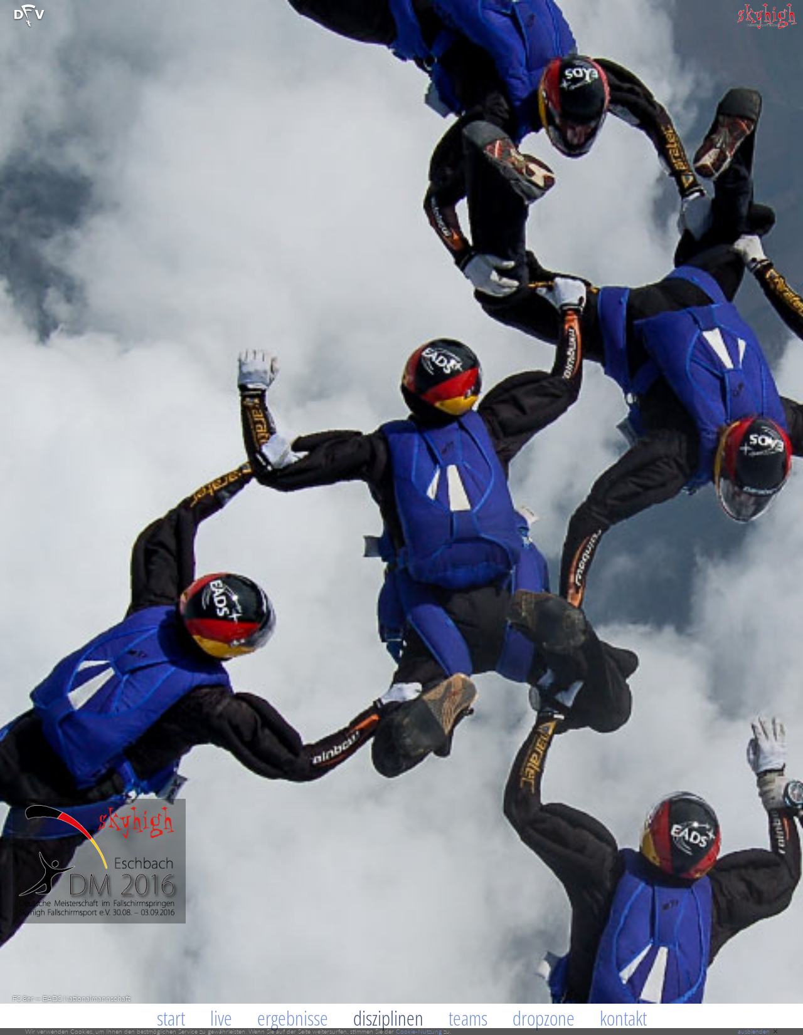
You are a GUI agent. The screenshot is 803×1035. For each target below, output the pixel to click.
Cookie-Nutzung (419, 1031)
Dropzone (544, 1017)
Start (171, 1017)
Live (221, 1017)
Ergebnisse (292, 1017)
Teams (468, 1017)
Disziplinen (388, 1017)
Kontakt (623, 1017)
